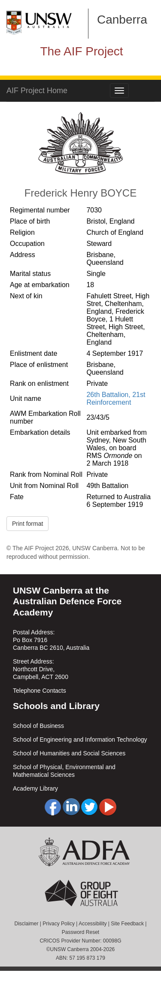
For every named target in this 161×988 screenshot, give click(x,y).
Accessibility (92, 924)
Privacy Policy (59, 924)
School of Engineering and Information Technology (80, 739)
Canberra (122, 19)
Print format (27, 523)
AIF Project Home (36, 90)
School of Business (38, 725)
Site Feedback (127, 924)
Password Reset (80, 932)
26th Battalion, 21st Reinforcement (115, 398)
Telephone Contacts (39, 690)
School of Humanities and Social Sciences (69, 753)
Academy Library (35, 788)
